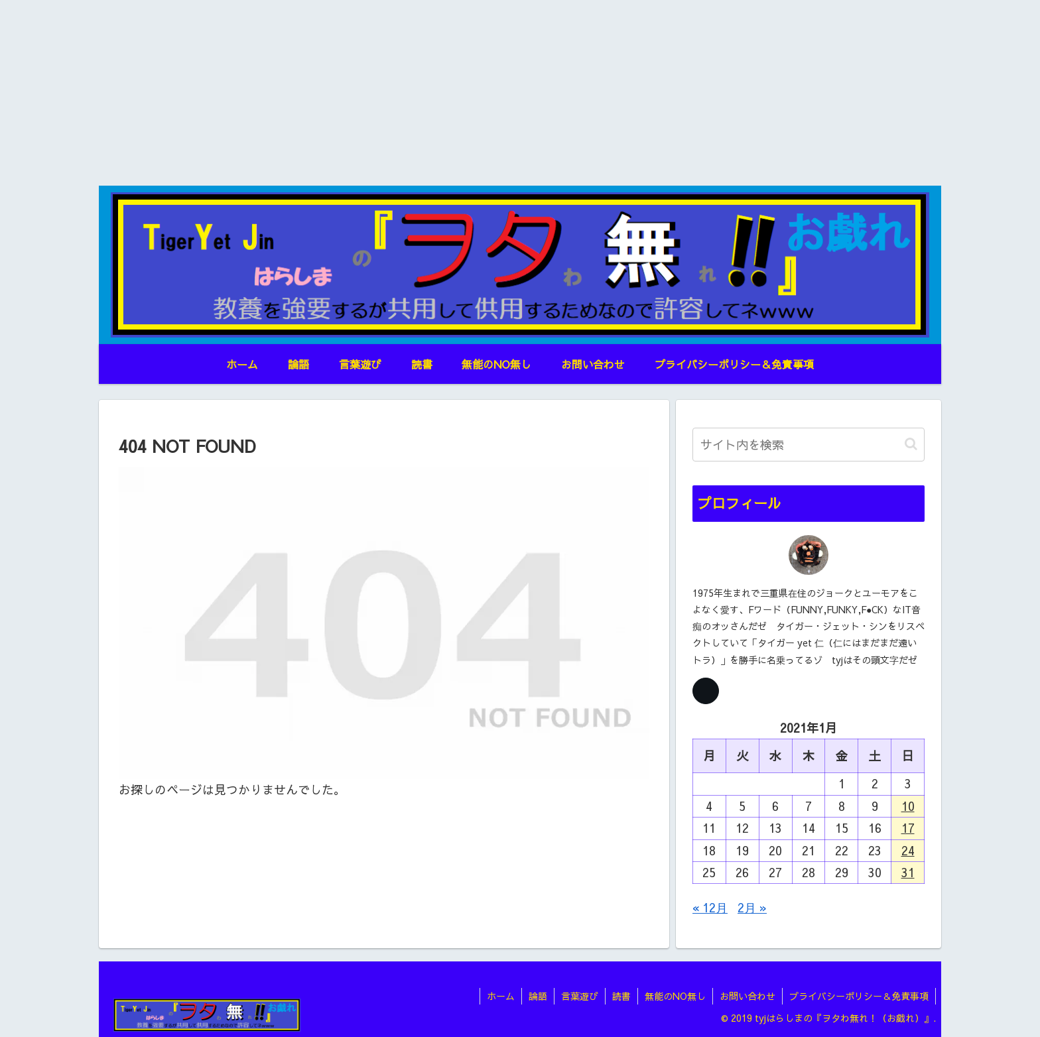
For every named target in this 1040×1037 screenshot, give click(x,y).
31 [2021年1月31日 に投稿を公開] (908, 872)
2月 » (752, 907)
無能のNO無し (675, 996)
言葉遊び (579, 996)
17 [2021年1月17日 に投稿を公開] (908, 828)
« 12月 (710, 907)
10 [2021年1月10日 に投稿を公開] (908, 806)
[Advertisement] (520, 93)
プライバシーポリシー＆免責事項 (859, 996)
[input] (808, 444)
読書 (621, 996)
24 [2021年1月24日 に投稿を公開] (908, 850)
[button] (911, 444)
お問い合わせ (747, 996)
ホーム (501, 996)
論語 (538, 996)
